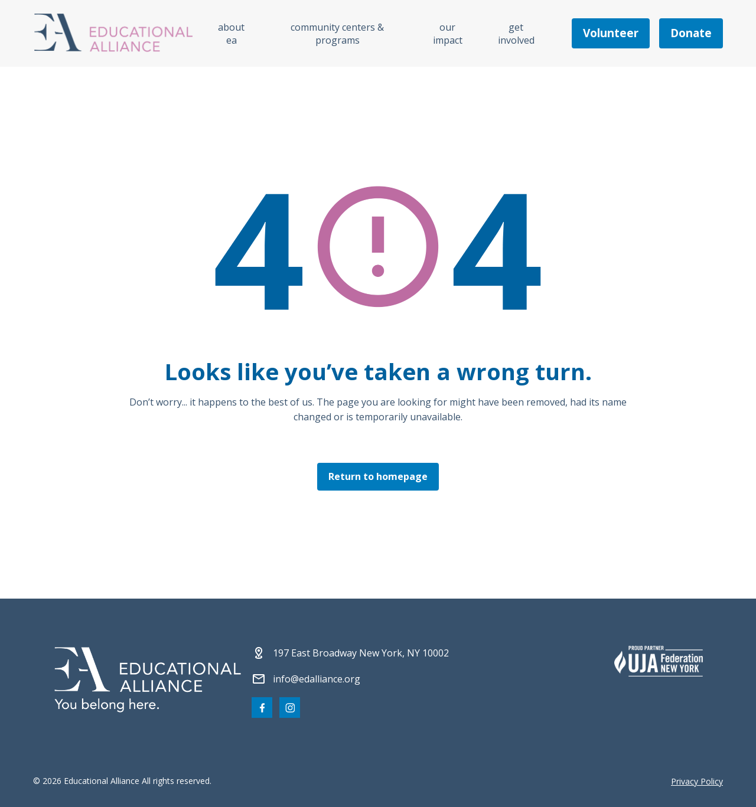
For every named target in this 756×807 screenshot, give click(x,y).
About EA (231, 34)
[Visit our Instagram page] (289, 707)
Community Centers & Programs (337, 34)
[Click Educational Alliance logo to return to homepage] (113, 33)
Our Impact (447, 34)
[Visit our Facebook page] (262, 707)
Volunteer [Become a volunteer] (610, 33)
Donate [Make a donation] (691, 33)
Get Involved (516, 34)
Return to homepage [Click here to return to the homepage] (378, 476)
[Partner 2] (658, 661)
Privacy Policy (697, 781)
